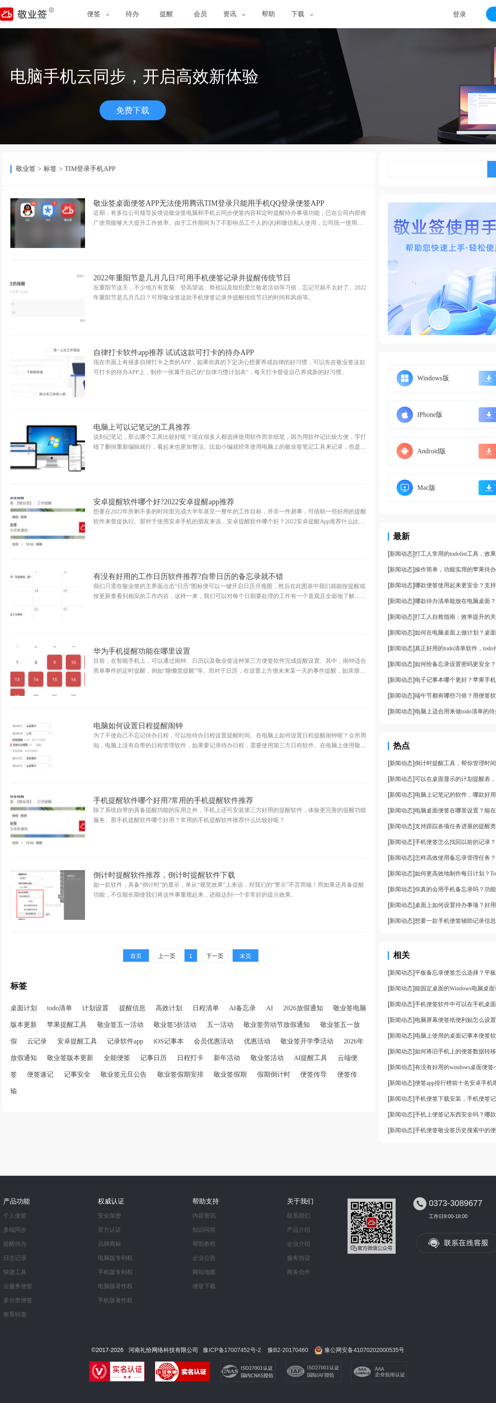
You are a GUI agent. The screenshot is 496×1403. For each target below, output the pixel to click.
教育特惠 (15, 1314)
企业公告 (204, 1258)
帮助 (268, 13)
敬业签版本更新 (70, 1057)
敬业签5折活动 (175, 1024)
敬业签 (26, 168)
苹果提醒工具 (67, 1024)
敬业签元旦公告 (123, 1074)
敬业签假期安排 (180, 1074)
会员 (200, 13)
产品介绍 (298, 1229)
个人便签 (15, 1215)
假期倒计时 (273, 1074)
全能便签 (117, 1057)
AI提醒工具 (310, 1057)
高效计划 (169, 1008)
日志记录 (15, 1258)
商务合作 (298, 1272)
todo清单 (59, 1008)
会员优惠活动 (213, 1041)
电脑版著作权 (115, 1286)
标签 (50, 168)
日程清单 (205, 1008)
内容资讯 (204, 1215)
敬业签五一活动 (120, 1024)
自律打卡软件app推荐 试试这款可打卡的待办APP (173, 352)
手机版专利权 (115, 1272)
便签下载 (204, 1286)
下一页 (215, 956)
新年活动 (227, 1057)
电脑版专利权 (115, 1258)
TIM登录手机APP (90, 168)
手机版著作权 (115, 1300)
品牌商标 (109, 1243)
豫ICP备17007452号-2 (232, 1350)
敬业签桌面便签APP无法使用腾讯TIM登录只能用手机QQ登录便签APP (208, 203)
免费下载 (132, 110)
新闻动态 (401, 554)
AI (269, 1008)
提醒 (166, 13)
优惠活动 (257, 1041)
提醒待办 (15, 1243)
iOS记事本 (168, 1041)
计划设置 (95, 1008)
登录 (459, 14)
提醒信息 (132, 1008)
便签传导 (313, 1074)
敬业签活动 (267, 1057)
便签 (93, 13)
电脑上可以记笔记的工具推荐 (141, 427)
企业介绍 (298, 1243)
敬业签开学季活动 (306, 1041)
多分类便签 (17, 1300)
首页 (136, 956)
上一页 (166, 956)
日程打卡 (190, 1057)
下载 (297, 13)
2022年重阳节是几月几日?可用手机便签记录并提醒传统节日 (192, 278)
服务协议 (298, 1258)
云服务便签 (17, 1286)
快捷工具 (15, 1272)
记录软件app (125, 1041)
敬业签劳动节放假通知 (276, 1024)
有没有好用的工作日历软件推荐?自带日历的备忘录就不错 (188, 576)
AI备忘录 (242, 1008)
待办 (132, 13)
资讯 (229, 13)
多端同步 (15, 1229)
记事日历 (153, 1057)
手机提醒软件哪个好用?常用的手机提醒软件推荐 (173, 800)
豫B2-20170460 (287, 1350)
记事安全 (77, 1074)
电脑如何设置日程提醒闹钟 (138, 726)
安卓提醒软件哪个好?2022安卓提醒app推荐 (163, 502)
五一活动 (220, 1024)
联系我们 (298, 1215)
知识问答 (204, 1229)
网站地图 (204, 1272)
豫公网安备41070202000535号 (364, 1350)
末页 (245, 956)
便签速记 (40, 1074)
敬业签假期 (230, 1074)
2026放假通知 (303, 1008)
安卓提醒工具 (77, 1041)
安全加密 (109, 1215)
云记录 (37, 1041)
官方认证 (109, 1229)
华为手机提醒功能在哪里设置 (141, 651)
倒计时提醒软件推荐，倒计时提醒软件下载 (164, 875)
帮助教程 (204, 1243)
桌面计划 (23, 1008)
